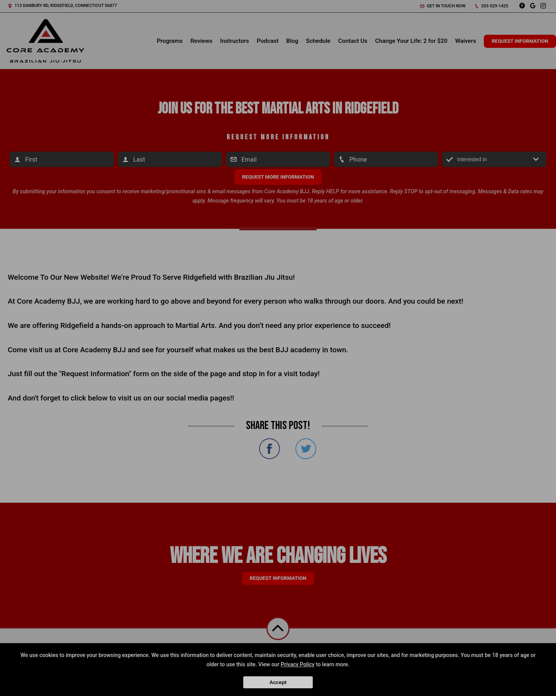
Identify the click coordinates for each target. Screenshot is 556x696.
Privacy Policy (298, 664)
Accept (278, 682)
